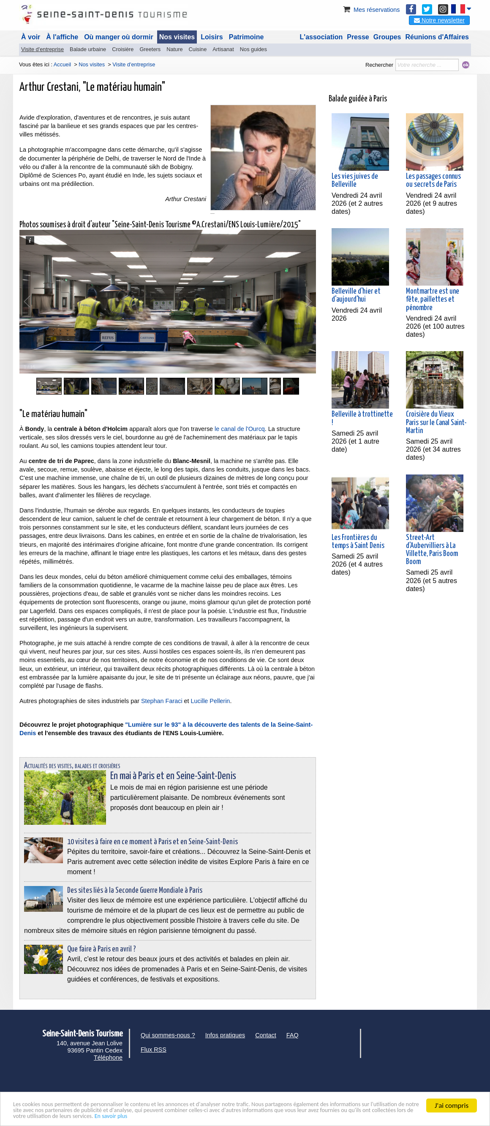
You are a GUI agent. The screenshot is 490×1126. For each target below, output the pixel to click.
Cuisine (198, 49)
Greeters (150, 49)
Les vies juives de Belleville (355, 180)
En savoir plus (341, 1115)
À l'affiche (62, 37)
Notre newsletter (439, 20)
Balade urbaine (88, 49)
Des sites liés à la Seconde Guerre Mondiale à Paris (134, 890)
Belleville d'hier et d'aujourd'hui (356, 295)
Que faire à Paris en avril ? (101, 949)
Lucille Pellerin (210, 701)
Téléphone (108, 1057)
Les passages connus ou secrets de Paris (433, 180)
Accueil (62, 64)
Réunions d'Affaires (437, 37)
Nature (174, 49)
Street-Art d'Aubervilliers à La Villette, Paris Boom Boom (432, 550)
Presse (358, 37)
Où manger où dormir (118, 37)
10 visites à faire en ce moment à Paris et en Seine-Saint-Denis (152, 842)
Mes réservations (371, 9)
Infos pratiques (225, 1035)
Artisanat (223, 49)
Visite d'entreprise (42, 49)
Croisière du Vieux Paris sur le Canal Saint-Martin (436, 422)
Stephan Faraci (161, 701)
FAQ (292, 1035)
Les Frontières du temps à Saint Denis (358, 542)
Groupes (387, 37)
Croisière (122, 49)
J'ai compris (451, 1101)
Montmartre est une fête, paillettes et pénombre (432, 299)
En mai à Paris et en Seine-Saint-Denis (173, 776)
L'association (321, 37)
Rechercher (379, 65)
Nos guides (253, 49)
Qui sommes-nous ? (168, 1035)
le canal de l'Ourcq (240, 428)
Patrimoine (246, 37)
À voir (30, 37)
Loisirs (212, 37)
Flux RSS (153, 1049)
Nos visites (177, 37)
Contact (265, 1035)
